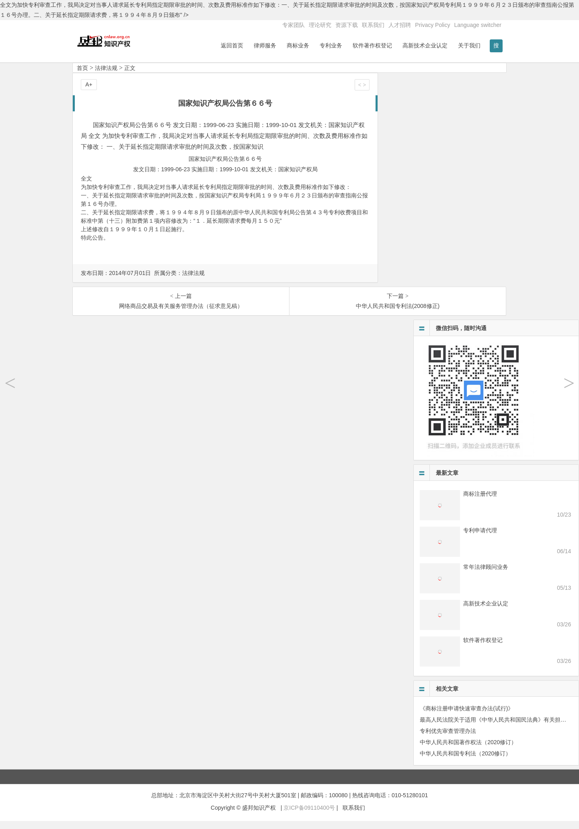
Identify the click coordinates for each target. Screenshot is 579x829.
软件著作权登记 (372, 45)
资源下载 (346, 25)
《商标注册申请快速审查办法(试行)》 (466, 717)
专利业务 (331, 45)
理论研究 (320, 25)
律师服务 (265, 45)
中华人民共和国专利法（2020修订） (465, 762)
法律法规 (106, 76)
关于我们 (469, 45)
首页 (82, 76)
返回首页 (232, 45)
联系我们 (373, 25)
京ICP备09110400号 (309, 816)
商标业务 (298, 45)
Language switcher (477, 25)
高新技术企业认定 (425, 45)
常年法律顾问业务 (485, 575)
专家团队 (293, 25)
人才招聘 (399, 25)
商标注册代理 (480, 502)
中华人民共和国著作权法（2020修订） (468, 750)
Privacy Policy (432, 25)
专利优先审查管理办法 (448, 739)
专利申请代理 (480, 539)
